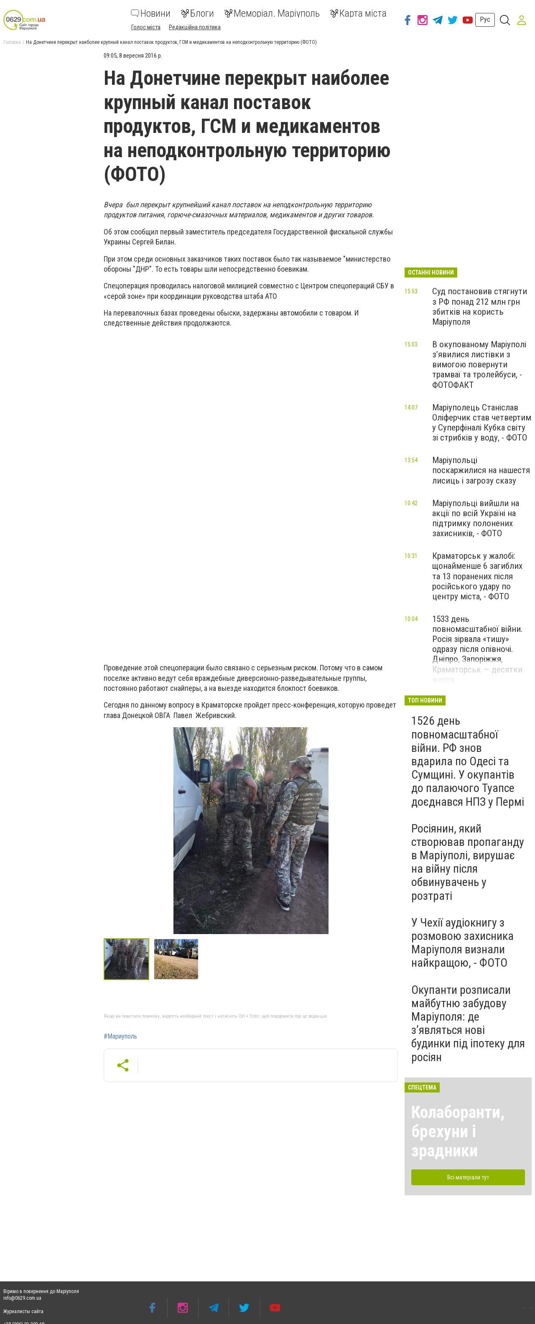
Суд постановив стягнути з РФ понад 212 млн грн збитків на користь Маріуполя (479, 306)
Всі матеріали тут (468, 1177)
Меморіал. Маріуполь (272, 13)
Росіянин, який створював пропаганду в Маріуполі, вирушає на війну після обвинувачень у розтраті (467, 862)
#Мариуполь (120, 1036)
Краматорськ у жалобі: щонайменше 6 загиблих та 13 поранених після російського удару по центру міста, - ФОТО (477, 576)
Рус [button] (485, 19)
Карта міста (358, 13)
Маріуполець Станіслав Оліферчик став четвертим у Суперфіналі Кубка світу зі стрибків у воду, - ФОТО (481, 422)
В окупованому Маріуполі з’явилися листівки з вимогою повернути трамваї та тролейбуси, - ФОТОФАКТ (479, 364)
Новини (151, 13)
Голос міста (145, 27)
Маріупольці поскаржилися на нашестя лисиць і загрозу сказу (481, 470)
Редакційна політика (195, 27)
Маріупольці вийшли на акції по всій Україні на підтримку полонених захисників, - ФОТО (475, 518)
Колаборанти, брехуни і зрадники (457, 1131)
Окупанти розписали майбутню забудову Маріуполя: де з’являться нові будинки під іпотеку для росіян (468, 1023)
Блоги (197, 13)
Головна (12, 42)
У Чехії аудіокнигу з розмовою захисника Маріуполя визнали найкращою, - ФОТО (462, 943)
